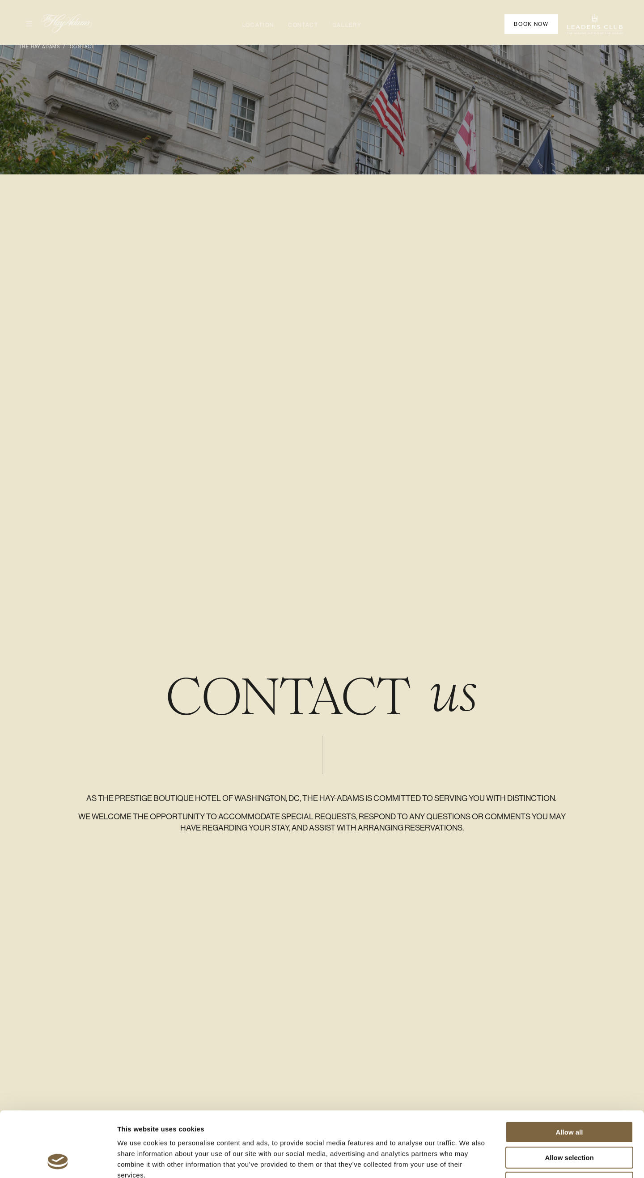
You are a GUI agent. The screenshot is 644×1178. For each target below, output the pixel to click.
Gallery (347, 25)
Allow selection (569, 1096)
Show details (469, 1160)
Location (258, 25)
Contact (303, 25)
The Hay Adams (39, 46)
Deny (569, 1121)
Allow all (569, 1071)
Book (531, 24)
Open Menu (25, 23)
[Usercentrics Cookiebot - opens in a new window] (58, 1160)
